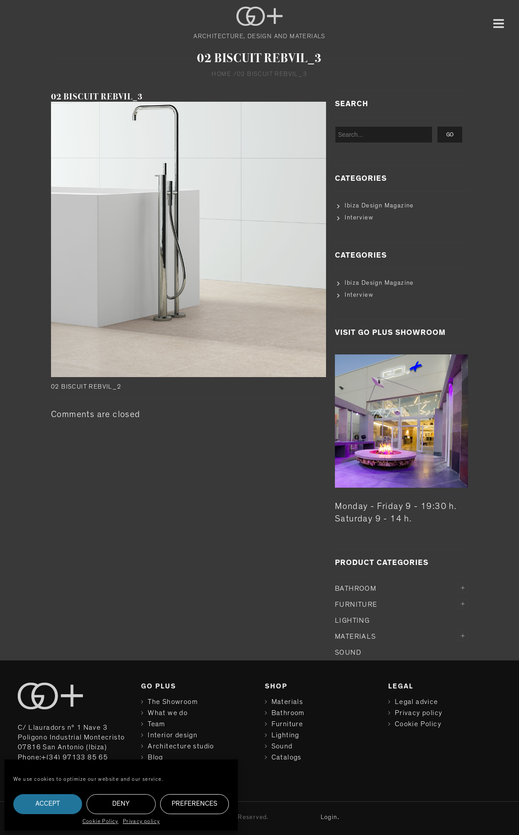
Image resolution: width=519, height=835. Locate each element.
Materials (355, 636)
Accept (47, 803)
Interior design (172, 735)
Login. (330, 817)
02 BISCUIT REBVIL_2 (86, 387)
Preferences (194, 803)
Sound (348, 652)
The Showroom (173, 701)
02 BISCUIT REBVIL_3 (97, 96)
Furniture (356, 604)
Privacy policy (141, 821)
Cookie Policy (100, 821)
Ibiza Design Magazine (379, 206)
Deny (121, 803)
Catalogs (286, 757)
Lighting (352, 620)
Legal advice (416, 701)
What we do (168, 712)
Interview (359, 218)
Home (221, 74)
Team (156, 724)
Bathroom (355, 588)
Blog (155, 757)
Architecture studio (181, 746)
